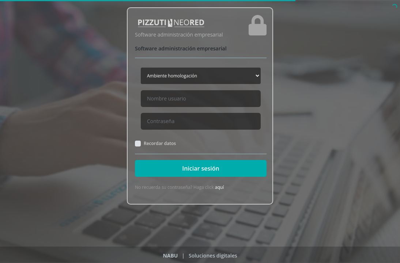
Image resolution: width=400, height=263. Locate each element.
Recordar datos (160, 143)
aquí (219, 187)
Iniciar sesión (200, 168)
